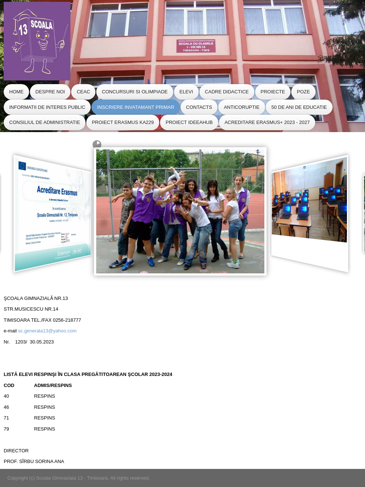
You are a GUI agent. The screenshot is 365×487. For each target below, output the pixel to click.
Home (16, 91)
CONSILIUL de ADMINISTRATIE (44, 122)
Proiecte (273, 91)
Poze (303, 91)
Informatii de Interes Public (47, 107)
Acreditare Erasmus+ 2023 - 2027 (267, 122)
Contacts (199, 107)
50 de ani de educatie (299, 107)
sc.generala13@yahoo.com (47, 331)
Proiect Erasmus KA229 (123, 122)
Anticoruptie (242, 107)
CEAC (83, 91)
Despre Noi (50, 91)
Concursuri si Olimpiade (134, 91)
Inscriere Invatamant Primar (135, 107)
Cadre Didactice (227, 91)
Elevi (186, 91)
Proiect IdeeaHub (189, 122)
